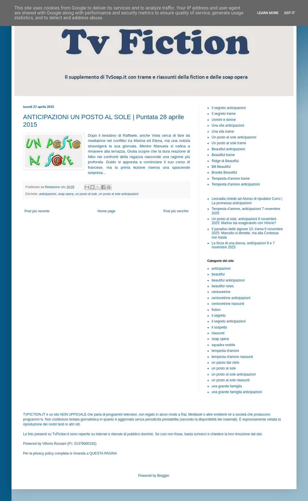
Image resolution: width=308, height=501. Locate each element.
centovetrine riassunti (228, 304)
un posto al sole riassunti (231, 380)
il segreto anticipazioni (229, 321)
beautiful (218, 274)
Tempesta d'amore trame (231, 179)
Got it (289, 13)
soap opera (65, 194)
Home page (106, 211)
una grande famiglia (227, 386)
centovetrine (221, 292)
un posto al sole (86, 194)
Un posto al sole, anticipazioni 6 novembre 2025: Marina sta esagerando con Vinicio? (244, 221)
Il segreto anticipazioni (229, 108)
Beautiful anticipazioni (228, 149)
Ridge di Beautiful (225, 161)
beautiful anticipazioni (228, 280)
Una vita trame (223, 132)
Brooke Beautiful (224, 172)
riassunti (218, 333)
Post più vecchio (176, 211)
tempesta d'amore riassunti (232, 357)
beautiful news (223, 286)
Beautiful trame (223, 155)
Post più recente (37, 211)
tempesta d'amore (225, 351)
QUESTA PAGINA (103, 453)
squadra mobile (223, 345)
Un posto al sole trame (229, 143)
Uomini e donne (224, 120)
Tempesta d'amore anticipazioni (236, 184)
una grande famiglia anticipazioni (237, 392)
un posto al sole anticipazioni (118, 194)
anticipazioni (47, 194)
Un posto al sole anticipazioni (234, 137)
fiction (216, 310)
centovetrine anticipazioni (231, 298)
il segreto (219, 316)
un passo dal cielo (225, 363)
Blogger (163, 476)
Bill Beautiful (221, 167)
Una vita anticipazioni (228, 125)
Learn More (268, 13)
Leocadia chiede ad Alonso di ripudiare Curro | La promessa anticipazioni (247, 201)
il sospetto (219, 327)
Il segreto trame (223, 114)
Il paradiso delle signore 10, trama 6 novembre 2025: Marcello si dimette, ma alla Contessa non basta (247, 233)
